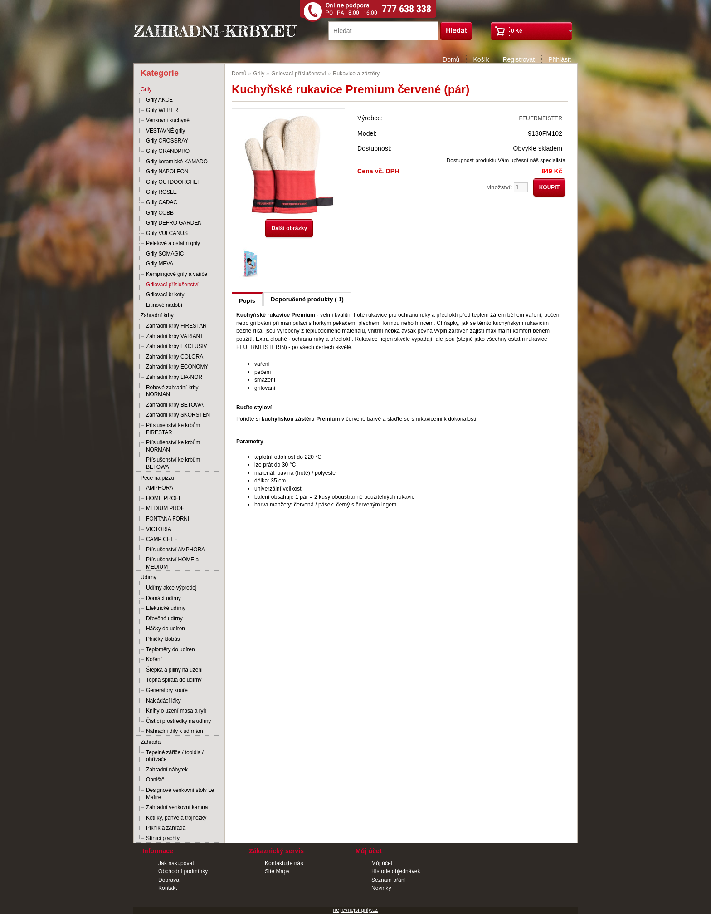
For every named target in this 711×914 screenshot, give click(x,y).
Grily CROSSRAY (167, 141)
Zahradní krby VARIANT (174, 336)
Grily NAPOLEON (167, 171)
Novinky (381, 888)
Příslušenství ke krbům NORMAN (173, 446)
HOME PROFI (163, 498)
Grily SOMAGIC (165, 254)
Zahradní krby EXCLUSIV (176, 346)
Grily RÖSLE (161, 192)
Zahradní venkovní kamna (177, 807)
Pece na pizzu (157, 478)
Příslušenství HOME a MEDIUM (172, 563)
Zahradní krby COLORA (174, 357)
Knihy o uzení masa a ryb (176, 711)
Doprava (168, 880)
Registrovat (518, 59)
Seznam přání (388, 880)
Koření (154, 659)
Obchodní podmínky (183, 871)
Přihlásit (559, 59)
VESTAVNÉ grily (165, 131)
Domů (451, 59)
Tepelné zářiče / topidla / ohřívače (175, 756)
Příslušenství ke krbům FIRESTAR (173, 429)
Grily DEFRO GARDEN (174, 223)
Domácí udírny (163, 598)
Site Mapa (277, 871)
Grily (146, 89)
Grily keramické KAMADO (177, 161)
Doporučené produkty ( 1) (307, 299)
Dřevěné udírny (164, 618)
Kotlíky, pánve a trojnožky (176, 818)
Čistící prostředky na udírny (178, 721)
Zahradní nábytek (167, 770)
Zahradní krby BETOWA (175, 405)
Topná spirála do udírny (173, 680)
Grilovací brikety (165, 294)
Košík (481, 59)
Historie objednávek (395, 871)
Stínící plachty (163, 838)
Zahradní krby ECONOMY (177, 367)
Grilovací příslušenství (172, 284)
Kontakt (167, 888)
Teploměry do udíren (170, 649)
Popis (247, 300)
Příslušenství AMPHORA (175, 549)
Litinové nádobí (164, 305)
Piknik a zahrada (165, 828)
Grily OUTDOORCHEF (173, 182)
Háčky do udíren (165, 628)
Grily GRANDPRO (168, 151)
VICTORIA (158, 529)
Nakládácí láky (163, 701)
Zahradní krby (157, 315)
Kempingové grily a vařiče (176, 274)
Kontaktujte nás (284, 863)
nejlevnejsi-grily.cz (355, 910)
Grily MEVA (159, 263)
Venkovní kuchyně (168, 120)
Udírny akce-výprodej (171, 588)
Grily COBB (160, 213)
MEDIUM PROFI (165, 508)
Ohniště (155, 779)
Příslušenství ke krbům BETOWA (173, 463)
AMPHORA (159, 488)
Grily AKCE (159, 100)
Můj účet (381, 863)
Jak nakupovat (176, 863)
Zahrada (151, 742)
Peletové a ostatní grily (173, 243)
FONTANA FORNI (167, 519)
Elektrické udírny (165, 608)
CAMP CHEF (162, 539)
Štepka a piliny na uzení (174, 670)
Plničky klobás (163, 639)
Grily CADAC (161, 202)
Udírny (148, 577)
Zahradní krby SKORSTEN (178, 415)
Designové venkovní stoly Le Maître (180, 794)
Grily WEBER (162, 110)
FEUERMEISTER (540, 118)
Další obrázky (289, 228)
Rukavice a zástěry (356, 73)
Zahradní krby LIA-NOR (174, 377)
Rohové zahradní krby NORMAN (172, 391)
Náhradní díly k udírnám (174, 731)
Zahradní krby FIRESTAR (176, 326)
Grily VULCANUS (167, 233)
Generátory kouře (167, 690)
